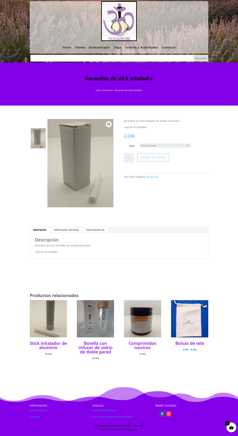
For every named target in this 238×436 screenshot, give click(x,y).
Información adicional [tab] (66, 229)
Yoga (117, 47)
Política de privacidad (104, 410)
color (132, 145)
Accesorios (108, 90)
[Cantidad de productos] (129, 157)
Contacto (169, 47)
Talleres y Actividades (141, 47)
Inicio (67, 47)
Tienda (80, 47)
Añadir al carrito (153, 157)
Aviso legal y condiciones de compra (113, 416)
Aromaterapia (99, 47)
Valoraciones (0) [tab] (95, 229)
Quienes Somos (38, 410)
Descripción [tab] (39, 229)
